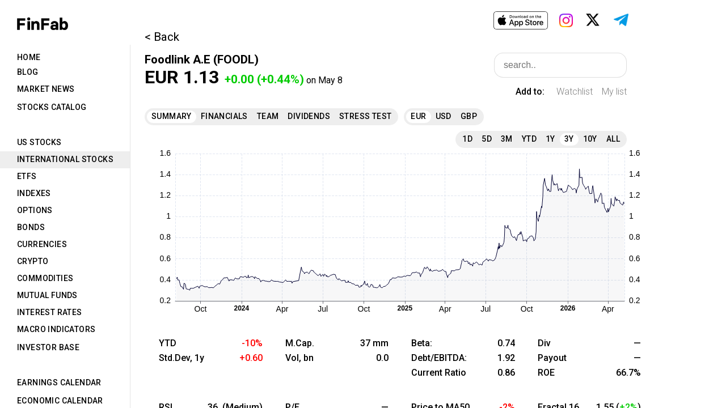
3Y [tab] (569, 138)
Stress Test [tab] (365, 116)
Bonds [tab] (31, 227)
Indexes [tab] (34, 193)
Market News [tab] (45, 89)
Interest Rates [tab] (49, 312)
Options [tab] (35, 210)
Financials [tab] (224, 116)
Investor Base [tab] (48, 347)
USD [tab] (443, 116)
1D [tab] (467, 138)
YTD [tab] (529, 138)
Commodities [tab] (45, 278)
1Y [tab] (550, 138)
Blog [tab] (28, 71)
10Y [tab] (590, 138)
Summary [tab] (171, 116)
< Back (162, 37)
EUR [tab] (418, 116)
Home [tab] (29, 57)
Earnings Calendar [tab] (59, 382)
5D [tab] (487, 138)
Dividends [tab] (309, 116)
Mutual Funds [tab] (47, 295)
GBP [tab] (469, 116)
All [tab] (613, 138)
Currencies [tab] (42, 244)
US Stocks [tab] (39, 142)
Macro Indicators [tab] (56, 329)
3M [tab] (507, 138)
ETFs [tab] (27, 176)
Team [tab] (268, 116)
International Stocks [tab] (65, 159)
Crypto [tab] (32, 261)
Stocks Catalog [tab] (52, 107)
